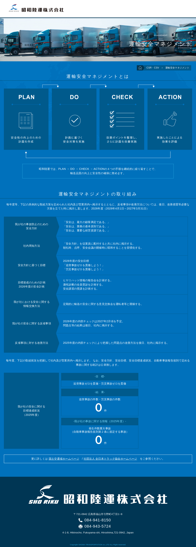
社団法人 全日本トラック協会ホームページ (110, 458)
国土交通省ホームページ (64, 458)
